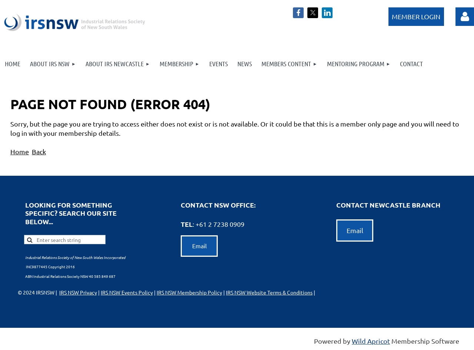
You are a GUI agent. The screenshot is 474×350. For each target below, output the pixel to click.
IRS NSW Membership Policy (189, 292)
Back (39, 151)
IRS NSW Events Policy (127, 292)
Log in (416, 16)
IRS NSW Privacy (78, 292)
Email (199, 245)
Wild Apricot (371, 341)
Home (19, 151)
